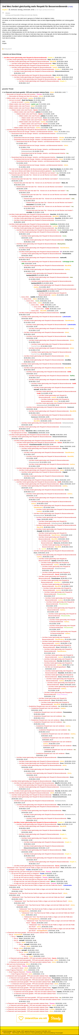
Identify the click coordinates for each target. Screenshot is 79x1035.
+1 (39, 549)
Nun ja (11, 934)
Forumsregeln (59, 1032)
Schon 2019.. (25, 297)
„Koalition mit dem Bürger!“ (17, 869)
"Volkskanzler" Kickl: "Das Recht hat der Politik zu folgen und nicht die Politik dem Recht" (33, 867)
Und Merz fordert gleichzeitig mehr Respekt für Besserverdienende (26, 59)
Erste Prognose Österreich (15, 970)
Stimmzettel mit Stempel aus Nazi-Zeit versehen (21, 94)
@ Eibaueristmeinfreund (48, 9)
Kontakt (22, 1032)
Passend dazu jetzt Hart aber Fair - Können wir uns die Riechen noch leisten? (32, 173)
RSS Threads (15, 1032)
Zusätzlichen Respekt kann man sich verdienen (43, 706)
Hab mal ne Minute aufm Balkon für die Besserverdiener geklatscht (29, 169)
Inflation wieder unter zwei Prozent (17, 98)
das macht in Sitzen (15, 966)
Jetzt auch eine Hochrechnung (16, 964)
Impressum (28, 1032)
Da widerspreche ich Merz (17, 431)
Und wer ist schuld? (15, 100)
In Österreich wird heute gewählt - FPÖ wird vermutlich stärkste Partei (26, 92)
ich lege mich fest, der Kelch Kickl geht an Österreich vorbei (27, 871)
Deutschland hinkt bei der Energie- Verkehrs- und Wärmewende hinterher (31, 131)
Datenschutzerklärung (49, 1032)
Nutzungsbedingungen (37, 1032)
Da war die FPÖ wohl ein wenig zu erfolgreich (25, 873)
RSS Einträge (6, 1032)
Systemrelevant (23, 444)
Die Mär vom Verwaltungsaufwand (55, 667)
